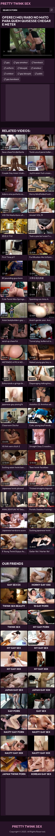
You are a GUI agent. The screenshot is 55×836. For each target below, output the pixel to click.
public (40, 73)
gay (8, 62)
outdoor (10, 73)
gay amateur (22, 62)
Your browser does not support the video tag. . (27, 43)
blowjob (23, 68)
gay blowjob (25, 73)
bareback (38, 62)
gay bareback (12, 79)
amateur (37, 68)
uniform (10, 68)
